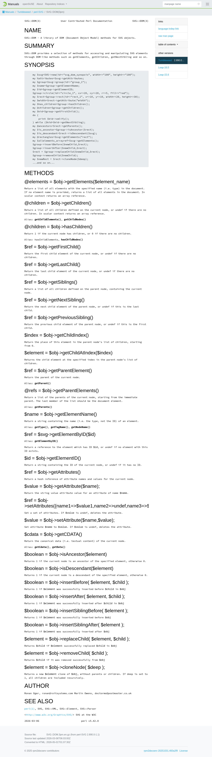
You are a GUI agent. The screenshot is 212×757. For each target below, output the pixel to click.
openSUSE (28, 4)
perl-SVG (38, 12)
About (40, 4)
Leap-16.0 (163, 67)
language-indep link (168, 28)
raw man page (165, 36)
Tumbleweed (24, 12)
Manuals (8, 12)
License (183, 751)
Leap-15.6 (163, 74)
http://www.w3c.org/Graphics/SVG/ (49, 714)
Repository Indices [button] (55, 4)
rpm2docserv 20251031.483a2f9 (161, 751)
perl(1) (29, 708)
